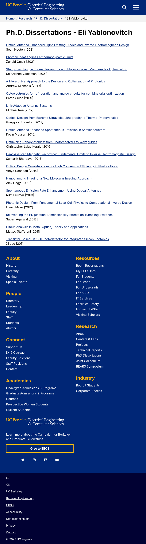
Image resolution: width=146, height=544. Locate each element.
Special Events (16, 282)
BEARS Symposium (90, 366)
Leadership (14, 306)
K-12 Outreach (16, 352)
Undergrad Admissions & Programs (31, 388)
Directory (12, 301)
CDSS (9, 505)
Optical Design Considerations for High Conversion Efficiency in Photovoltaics (62, 166)
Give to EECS (39, 448)
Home (10, 18)
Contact (11, 369)
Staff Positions (16, 363)
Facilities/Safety (87, 304)
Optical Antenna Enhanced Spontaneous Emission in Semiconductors (55, 130)
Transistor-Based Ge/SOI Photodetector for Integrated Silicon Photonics (57, 239)
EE (7, 477)
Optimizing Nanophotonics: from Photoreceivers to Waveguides (51, 142)
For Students (85, 276)
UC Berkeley (14, 491)
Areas (80, 333)
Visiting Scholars (88, 315)
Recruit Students (88, 385)
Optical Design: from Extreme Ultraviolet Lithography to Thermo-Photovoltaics (62, 118)
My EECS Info (86, 271)
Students (12, 323)
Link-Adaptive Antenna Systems (29, 105)
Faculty (11, 312)
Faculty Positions (18, 358)
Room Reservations (90, 265)
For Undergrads (87, 287)
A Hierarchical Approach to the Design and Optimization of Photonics (55, 81)
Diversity (12, 271)
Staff (9, 317)
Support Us (14, 347)
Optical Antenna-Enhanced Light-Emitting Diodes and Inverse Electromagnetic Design (67, 45)
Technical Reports (89, 350)
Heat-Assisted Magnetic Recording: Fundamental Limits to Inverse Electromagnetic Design (71, 154)
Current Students (18, 410)
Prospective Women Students (27, 404)
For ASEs (82, 293)
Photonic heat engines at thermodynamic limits (39, 57)
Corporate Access (89, 391)
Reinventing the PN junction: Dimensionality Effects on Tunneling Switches (59, 215)
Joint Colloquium (88, 361)
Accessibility (14, 511)
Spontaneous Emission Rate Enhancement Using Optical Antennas (53, 190)
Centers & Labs (87, 339)
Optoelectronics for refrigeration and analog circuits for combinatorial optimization (65, 93)
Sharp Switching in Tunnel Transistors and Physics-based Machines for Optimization (66, 69)
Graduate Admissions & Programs (30, 393)
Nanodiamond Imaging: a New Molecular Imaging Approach (48, 178)
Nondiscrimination (17, 518)
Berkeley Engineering (19, 498)
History (11, 265)
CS (8, 484)
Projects (82, 344)
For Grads (83, 282)
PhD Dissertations (89, 355)
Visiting (11, 276)
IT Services (84, 298)
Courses (12, 399)
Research (25, 18)
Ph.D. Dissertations (49, 18)
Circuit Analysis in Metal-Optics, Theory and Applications (47, 227)
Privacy (11, 525)
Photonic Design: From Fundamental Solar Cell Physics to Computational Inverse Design (69, 203)
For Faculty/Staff (88, 309)
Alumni (11, 328)
